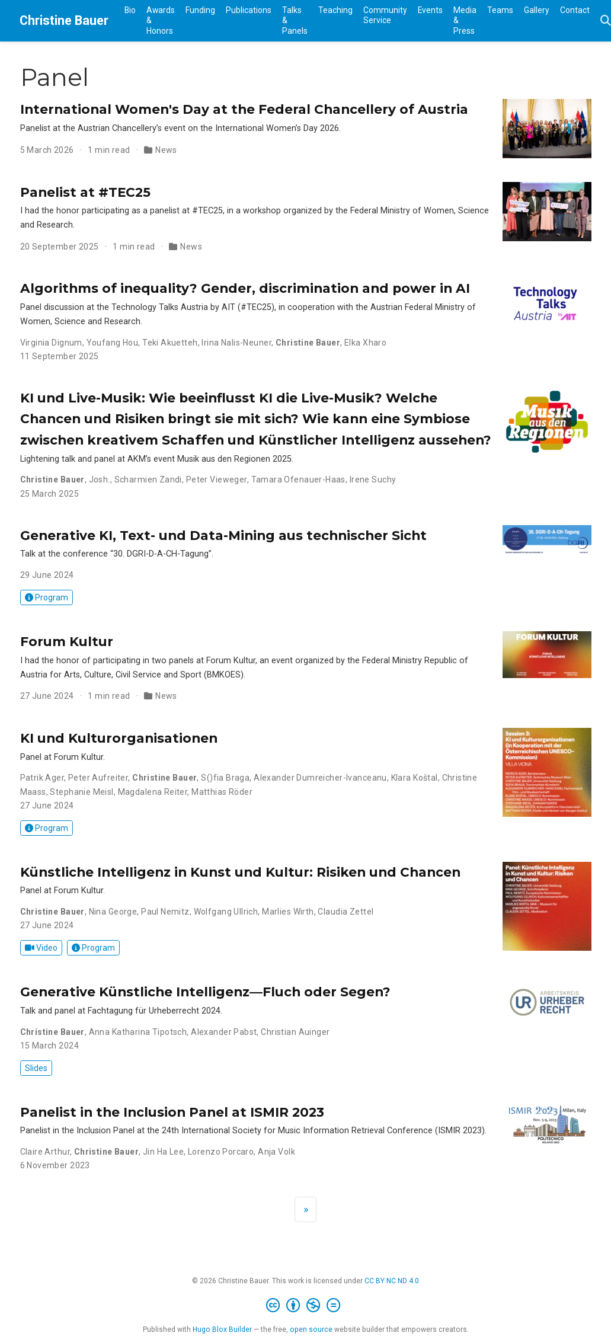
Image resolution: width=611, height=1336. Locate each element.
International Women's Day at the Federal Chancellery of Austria (244, 109)
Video (41, 948)
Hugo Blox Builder (222, 1329)
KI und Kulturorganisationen (118, 738)
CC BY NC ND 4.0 (391, 1281)
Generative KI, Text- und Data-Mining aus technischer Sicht (223, 535)
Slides (36, 1068)
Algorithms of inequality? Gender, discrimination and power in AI (245, 288)
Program (46, 597)
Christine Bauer (64, 20)
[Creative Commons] (305, 1305)
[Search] (605, 21)
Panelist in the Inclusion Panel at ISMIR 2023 (172, 1112)
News (166, 150)
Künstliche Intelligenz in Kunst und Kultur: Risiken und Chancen (240, 872)
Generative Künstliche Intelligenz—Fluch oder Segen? (205, 991)
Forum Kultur (66, 641)
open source (311, 1329)
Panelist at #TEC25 (85, 192)
